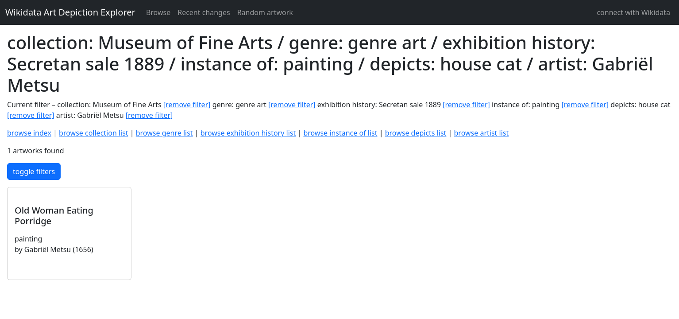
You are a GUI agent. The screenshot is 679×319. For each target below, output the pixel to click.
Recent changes (203, 12)
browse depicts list (416, 133)
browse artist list (481, 133)
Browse (158, 12)
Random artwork (265, 12)
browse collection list (93, 133)
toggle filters (34, 171)
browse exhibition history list (248, 133)
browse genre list (164, 133)
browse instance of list (340, 133)
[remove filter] (187, 104)
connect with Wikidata (633, 12)
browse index (29, 133)
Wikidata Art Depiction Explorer (70, 12)
